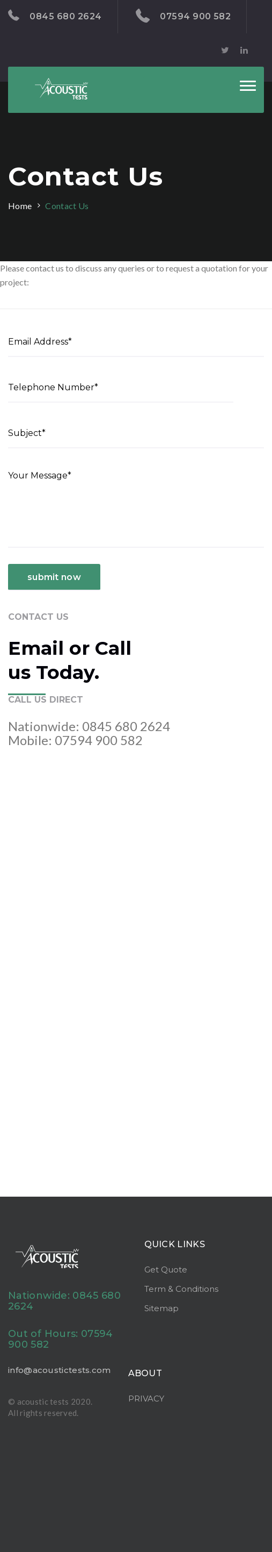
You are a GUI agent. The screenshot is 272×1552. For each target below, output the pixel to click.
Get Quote (165, 1269)
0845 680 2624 (55, 15)
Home (20, 206)
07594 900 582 (183, 16)
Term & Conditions (181, 1289)
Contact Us (67, 206)
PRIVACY (146, 1398)
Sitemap (161, 1308)
